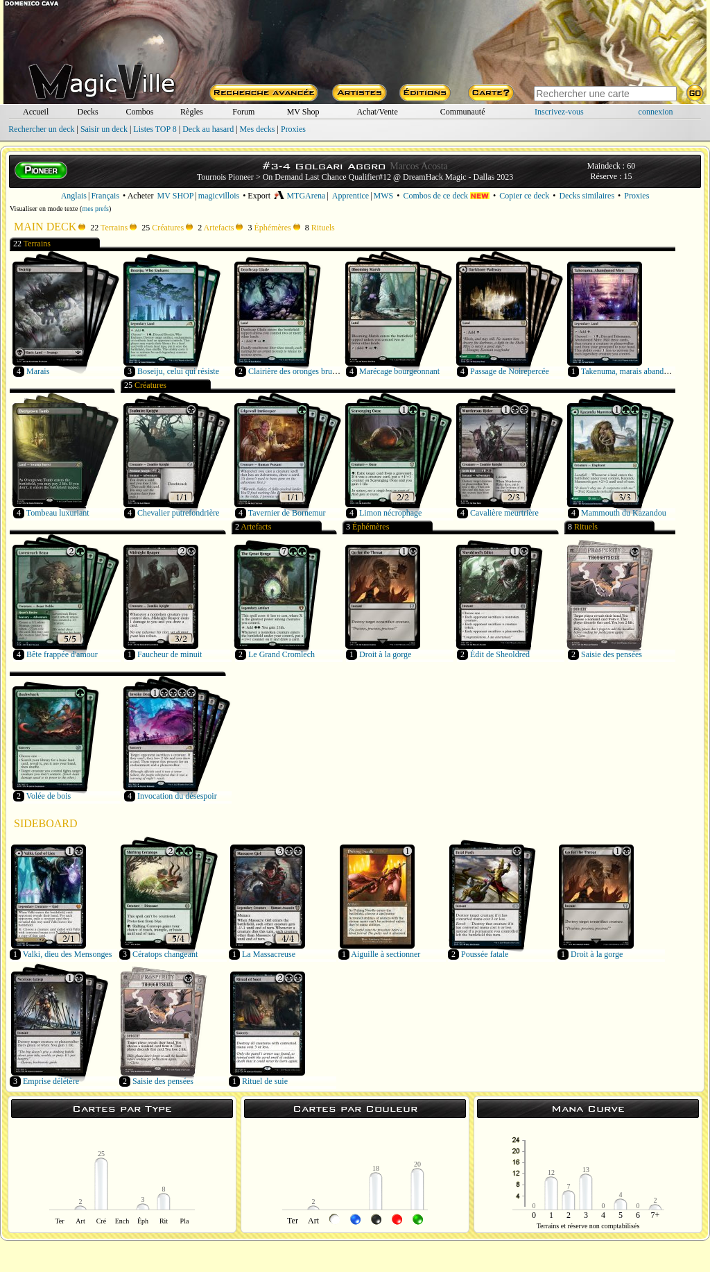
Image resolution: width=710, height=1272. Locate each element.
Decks (88, 112)
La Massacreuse (268, 954)
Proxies (293, 129)
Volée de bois (48, 796)
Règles (191, 112)
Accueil (36, 112)
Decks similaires (586, 196)
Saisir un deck (104, 129)
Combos (139, 112)
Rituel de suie (265, 1081)
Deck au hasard (208, 129)
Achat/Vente (376, 112)
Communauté (462, 112)
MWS (384, 196)
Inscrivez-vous (559, 112)
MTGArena (299, 196)
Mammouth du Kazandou (623, 513)
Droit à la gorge (385, 654)
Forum (243, 112)
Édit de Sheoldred (500, 654)
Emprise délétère (51, 1081)
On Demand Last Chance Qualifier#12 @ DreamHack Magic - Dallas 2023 (388, 177)
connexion (656, 112)
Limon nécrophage (390, 513)
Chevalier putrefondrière (178, 513)
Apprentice (350, 196)
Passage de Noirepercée (509, 371)
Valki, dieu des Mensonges (67, 954)
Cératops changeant (165, 954)
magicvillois (218, 196)
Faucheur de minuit (169, 654)
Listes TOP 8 (154, 129)
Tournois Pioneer (225, 177)
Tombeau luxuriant (57, 513)
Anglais (74, 196)
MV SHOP (175, 196)
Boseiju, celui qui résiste (178, 371)
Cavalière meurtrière (504, 513)
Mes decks (257, 129)
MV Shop (303, 112)
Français (105, 196)
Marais (37, 371)
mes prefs (95, 208)
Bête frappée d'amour (62, 654)
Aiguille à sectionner (385, 954)
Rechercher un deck (41, 129)
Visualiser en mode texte (44, 208)
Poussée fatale (484, 954)
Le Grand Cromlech (281, 654)
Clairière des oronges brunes (295, 371)
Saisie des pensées (611, 654)
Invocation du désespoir (177, 796)
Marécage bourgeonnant (399, 371)
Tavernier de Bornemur (287, 513)
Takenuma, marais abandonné (630, 371)
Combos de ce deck (446, 196)
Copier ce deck (524, 196)
